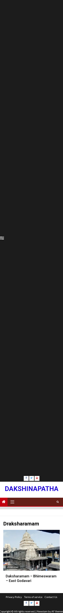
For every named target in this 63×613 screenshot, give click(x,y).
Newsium (42, 611)
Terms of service (33, 596)
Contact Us (51, 596)
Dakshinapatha (31, 489)
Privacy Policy (14, 596)
